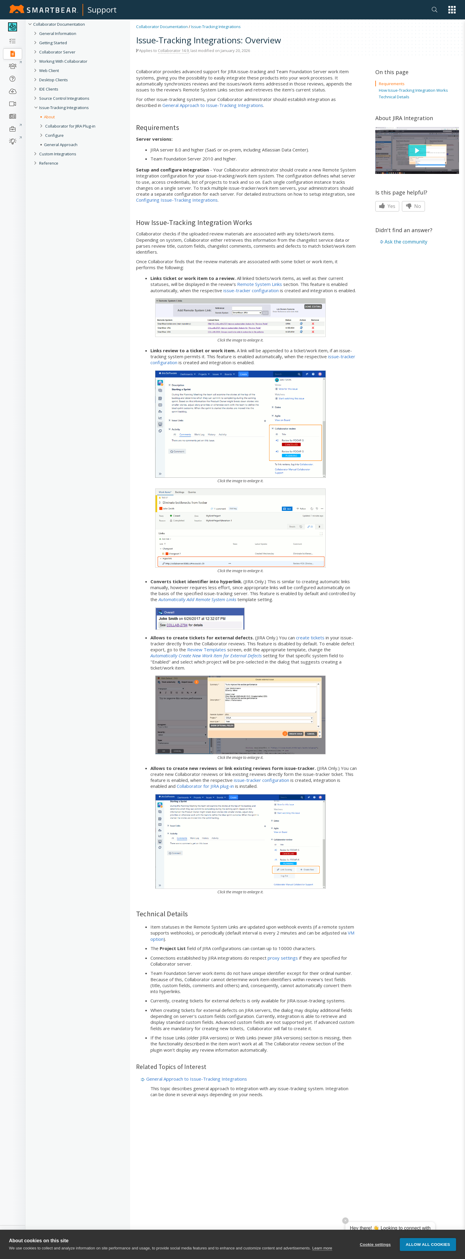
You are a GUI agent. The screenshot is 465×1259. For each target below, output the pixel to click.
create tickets (310, 638)
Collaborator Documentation (59, 24)
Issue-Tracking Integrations (64, 107)
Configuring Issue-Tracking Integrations (177, 200)
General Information (57, 33)
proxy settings (283, 958)
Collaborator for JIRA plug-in (205, 786)
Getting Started (53, 42)
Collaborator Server (57, 52)
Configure (54, 135)
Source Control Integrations (64, 98)
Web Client (49, 70)
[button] (452, 9)
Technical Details (394, 96)
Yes (387, 206)
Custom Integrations (57, 154)
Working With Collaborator (63, 61)
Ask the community (406, 241)
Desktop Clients (53, 79)
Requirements (392, 83)
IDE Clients (48, 89)
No (413, 206)
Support (102, 9)
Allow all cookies (428, 1245)
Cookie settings (375, 1245)
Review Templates (206, 650)
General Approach (60, 144)
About (49, 117)
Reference (48, 163)
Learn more (322, 1249)
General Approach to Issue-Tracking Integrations (212, 105)
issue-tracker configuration (251, 290)
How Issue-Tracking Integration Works (413, 90)
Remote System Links (259, 284)
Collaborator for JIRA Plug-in (70, 126)
